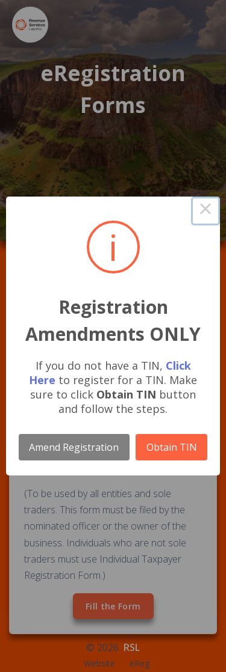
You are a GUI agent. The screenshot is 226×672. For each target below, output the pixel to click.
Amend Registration (74, 447)
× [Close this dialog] (205, 211)
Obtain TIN (171, 447)
